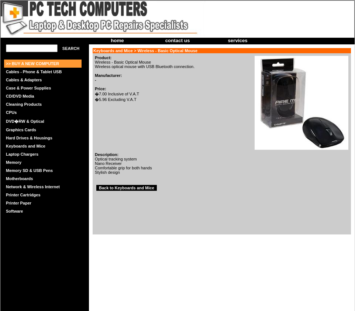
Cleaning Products (24, 104)
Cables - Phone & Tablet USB (34, 72)
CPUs (11, 112)
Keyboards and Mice (25, 146)
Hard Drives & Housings (29, 138)
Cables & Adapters (24, 80)
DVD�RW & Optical (25, 121)
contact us (177, 40)
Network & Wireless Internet (33, 187)
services (237, 40)
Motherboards (19, 178)
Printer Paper (18, 203)
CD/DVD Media (20, 96)
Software (14, 211)
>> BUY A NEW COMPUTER (32, 63)
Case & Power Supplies (28, 88)
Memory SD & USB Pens (29, 170)
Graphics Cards (21, 130)
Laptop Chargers (22, 154)
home (117, 40)
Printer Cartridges (23, 195)
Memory (13, 162)
